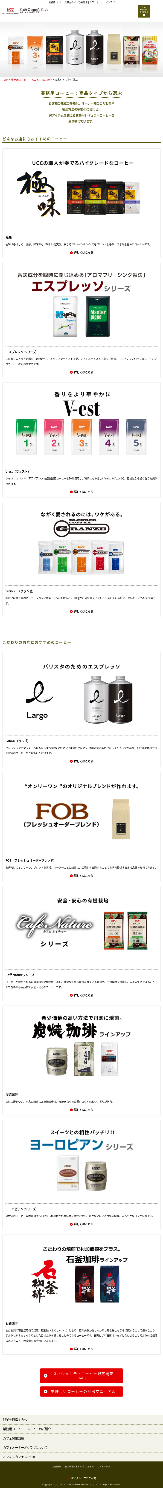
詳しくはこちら (83, 252)
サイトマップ (104, 1466)
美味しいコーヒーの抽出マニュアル (83, 1391)
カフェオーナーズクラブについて (25, 1447)
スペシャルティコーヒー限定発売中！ (83, 1376)
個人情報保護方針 (73, 1466)
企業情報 (57, 1466)
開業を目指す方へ (15, 1420)
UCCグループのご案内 (83, 1478)
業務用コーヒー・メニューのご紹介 (31, 80)
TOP (5, 80)
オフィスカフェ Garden (19, 1457)
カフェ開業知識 (13, 1438)
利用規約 (89, 1466)
